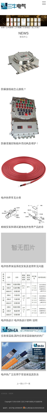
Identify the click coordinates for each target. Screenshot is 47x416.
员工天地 (35, 27)
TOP (41, 358)
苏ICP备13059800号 (16, 411)
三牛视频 (18, 27)
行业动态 (26, 27)
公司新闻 (10, 27)
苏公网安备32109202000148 (33, 411)
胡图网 (11, 397)
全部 (3, 27)
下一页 (27, 387)
